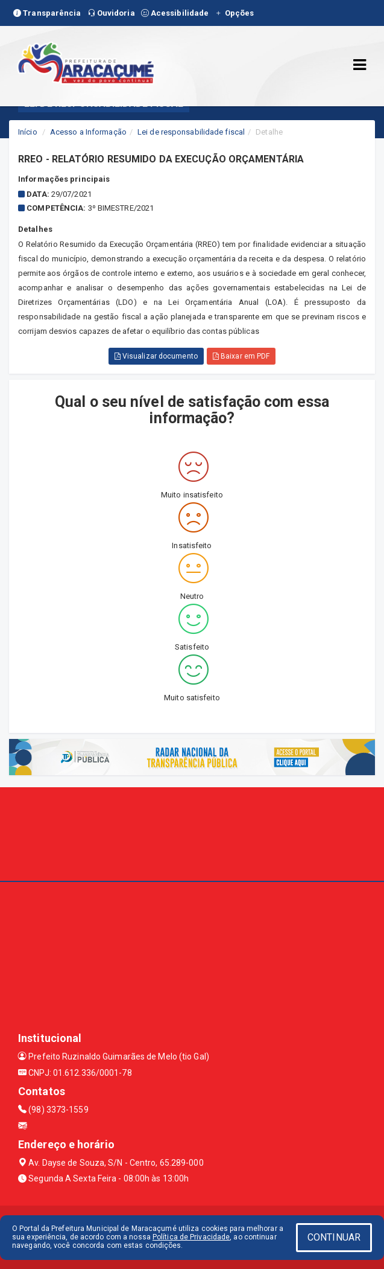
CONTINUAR (333, 1237)
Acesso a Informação (88, 131)
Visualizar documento (156, 356)
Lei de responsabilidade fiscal (191, 131)
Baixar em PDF (241, 356)
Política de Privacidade (191, 1237)
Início (27, 131)
